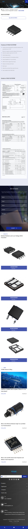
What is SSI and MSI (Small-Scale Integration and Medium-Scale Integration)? (12, 458)
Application (3, 486)
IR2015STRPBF (21, 10)
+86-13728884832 (7, 498)
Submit (24, 476)
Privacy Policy (16, 521)
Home (3, 9)
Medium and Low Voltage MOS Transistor (9, 10)
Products (7, 9)
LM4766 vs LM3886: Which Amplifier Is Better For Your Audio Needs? (13, 390)
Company (3, 489)
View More (24, 393)
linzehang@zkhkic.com (8, 505)
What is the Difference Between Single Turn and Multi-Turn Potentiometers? (13, 424)
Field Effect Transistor (14, 9)
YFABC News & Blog (6, 370)
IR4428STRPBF (14, 267)
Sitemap (10, 521)
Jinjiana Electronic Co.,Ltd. (13, 519)
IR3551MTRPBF (14, 298)
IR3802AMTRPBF (14, 360)
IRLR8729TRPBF (14, 329)
